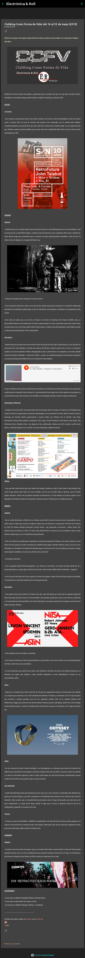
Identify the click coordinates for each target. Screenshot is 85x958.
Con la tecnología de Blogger (42, 955)
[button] (5, 31)
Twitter (29, 919)
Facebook (39, 919)
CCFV (7, 925)
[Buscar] (82, 4)
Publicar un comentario (12, 944)
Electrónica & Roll (20, 4)
